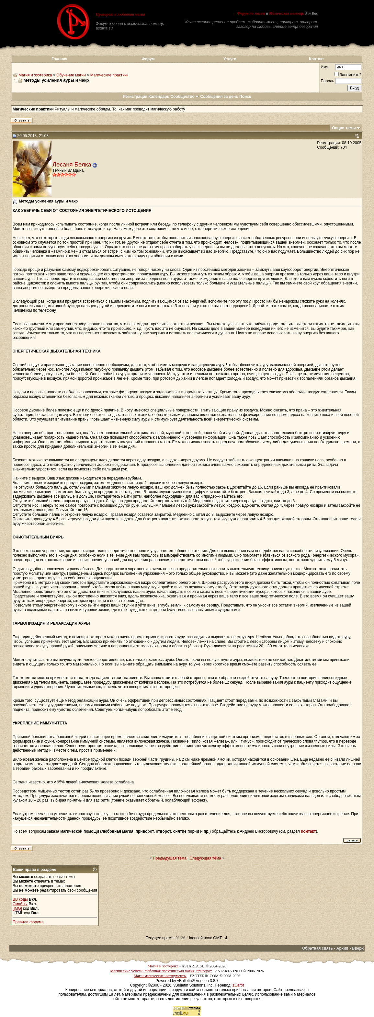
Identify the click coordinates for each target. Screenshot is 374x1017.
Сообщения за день (219, 96)
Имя (324, 67)
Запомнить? (347, 75)
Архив (342, 948)
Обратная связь (317, 948)
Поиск (245, 96)
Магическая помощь (286, 13)
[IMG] (17, 908)
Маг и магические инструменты (160, 976)
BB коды (20, 899)
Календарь (158, 96)
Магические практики (109, 75)
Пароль (327, 81)
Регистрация (135, 96)
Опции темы (344, 128)
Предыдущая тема (170, 858)
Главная (59, 59)
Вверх (358, 948)
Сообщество (184, 96)
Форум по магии (251, 13)
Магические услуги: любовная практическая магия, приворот (161, 971)
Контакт (316, 59)
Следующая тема (205, 858)
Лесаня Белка (71, 164)
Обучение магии (71, 75)
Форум (148, 59)
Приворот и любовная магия (120, 14)
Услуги (229, 59)
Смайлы (20, 904)
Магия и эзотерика (35, 75)
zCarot (238, 985)
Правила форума (28, 922)
